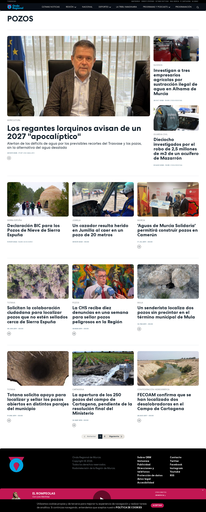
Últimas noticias (51, 7)
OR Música (160, 495)
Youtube (175, 471)
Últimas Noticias (162, 1)
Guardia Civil (161, 134)
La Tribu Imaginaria (126, 7)
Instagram (176, 468)
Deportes (103, 7)
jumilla (76, 220)
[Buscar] (197, 7)
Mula (140, 302)
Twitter (174, 460)
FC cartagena (185, 1)
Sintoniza (143, 460)
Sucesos (158, 65)
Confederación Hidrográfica (153, 389)
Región (70, 7)
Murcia (141, 220)
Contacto (176, 457)
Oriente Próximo (147, 1)
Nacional (87, 7)
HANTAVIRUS (135, 1)
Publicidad (143, 464)
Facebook (176, 464)
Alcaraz (195, 1)
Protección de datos (150, 475)
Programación (183, 7)
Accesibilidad (145, 482)
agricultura (13, 120)
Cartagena (78, 389)
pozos (75, 302)
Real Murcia (174, 1)
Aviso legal (144, 478)
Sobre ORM (144, 457)
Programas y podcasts (155, 7)
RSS (172, 475)
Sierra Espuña (14, 220)
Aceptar (157, 505)
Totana (11, 302)
